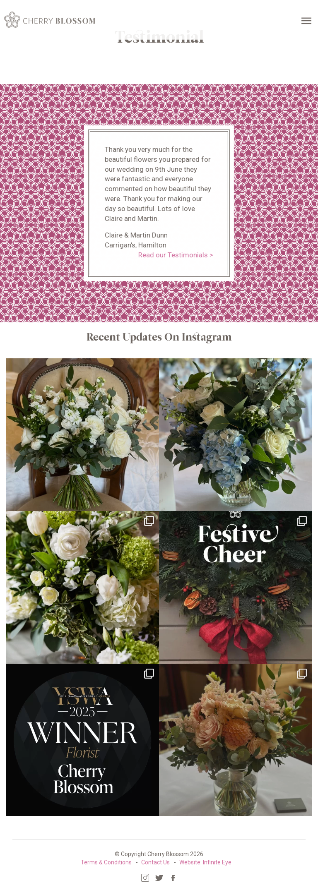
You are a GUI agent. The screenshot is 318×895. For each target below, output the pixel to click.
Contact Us (155, 862)
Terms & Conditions (106, 862)
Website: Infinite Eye (205, 862)
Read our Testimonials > (174, 255)
